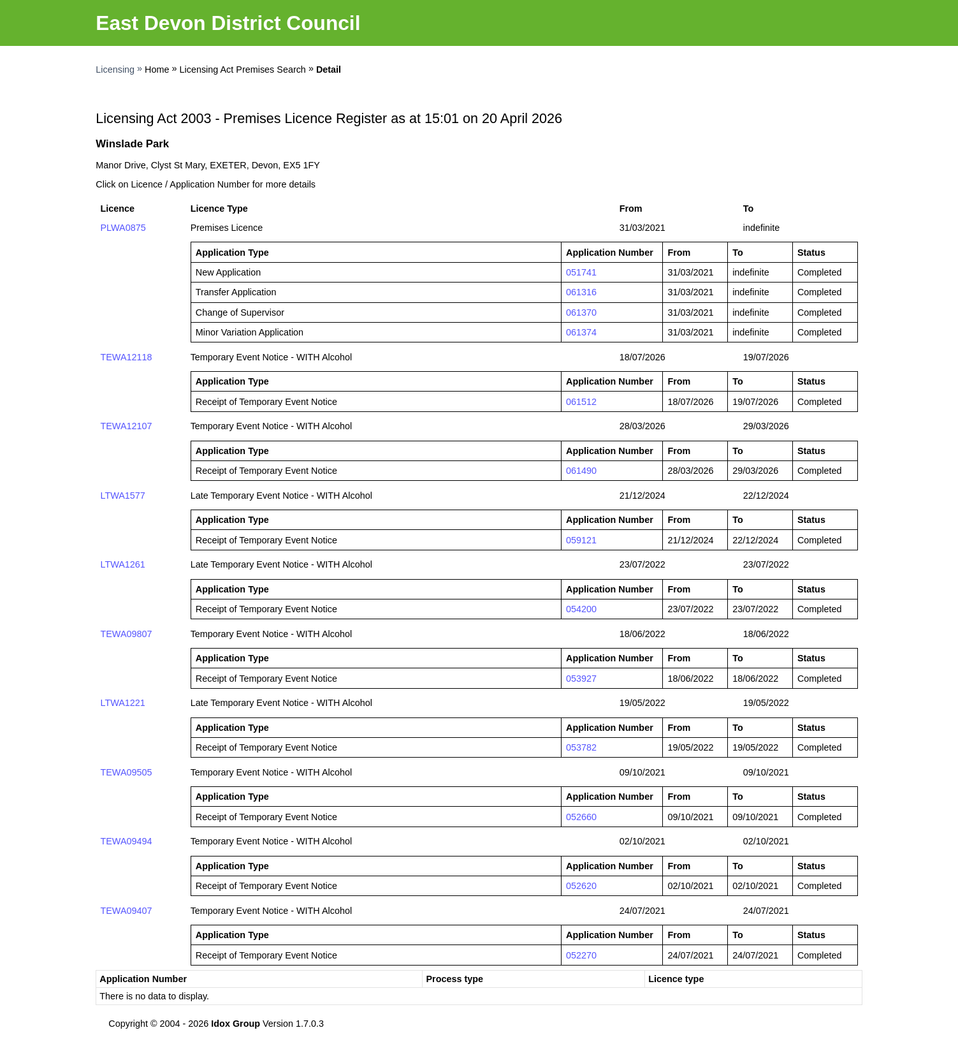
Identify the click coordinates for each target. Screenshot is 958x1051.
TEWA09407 (126, 911)
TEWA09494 (126, 841)
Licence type (676, 979)
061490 (581, 471)
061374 (581, 332)
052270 (581, 955)
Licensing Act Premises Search (243, 69)
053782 (581, 747)
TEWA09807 (126, 634)
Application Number (143, 979)
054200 (581, 609)
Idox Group (235, 1023)
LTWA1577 (122, 495)
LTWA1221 (122, 703)
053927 (581, 678)
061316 (581, 292)
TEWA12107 (126, 426)
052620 (581, 886)
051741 (581, 272)
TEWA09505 (126, 772)
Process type (454, 979)
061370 (581, 312)
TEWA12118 (126, 357)
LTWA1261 (122, 564)
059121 (581, 540)
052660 (581, 817)
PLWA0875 (122, 228)
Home (157, 69)
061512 (581, 402)
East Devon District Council (228, 22)
